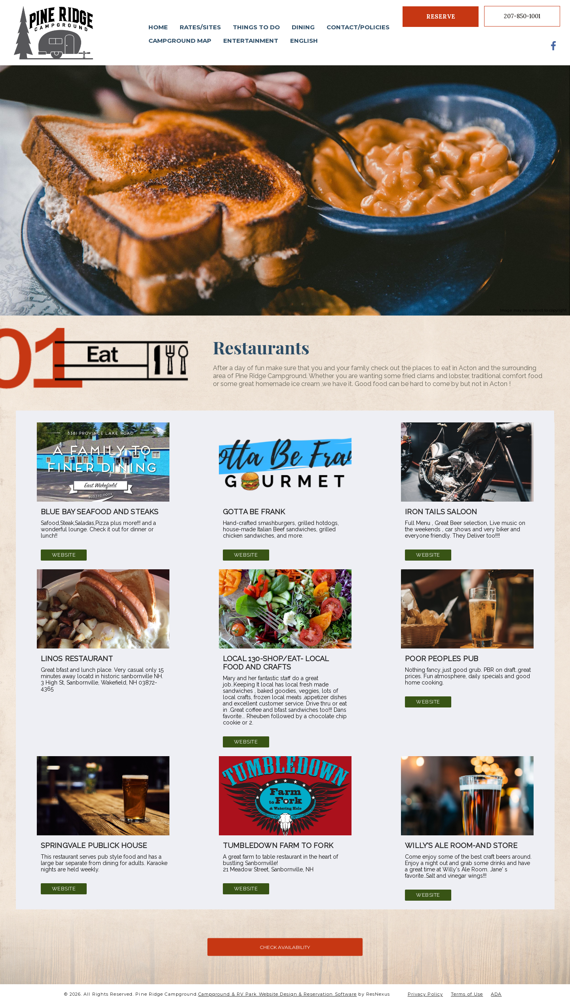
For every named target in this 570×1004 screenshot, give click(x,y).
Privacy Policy (425, 994)
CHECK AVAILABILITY (285, 947)
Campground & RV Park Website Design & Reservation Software (277, 994)
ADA (496, 994)
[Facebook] (553, 45)
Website (63, 555)
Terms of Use (467, 994)
